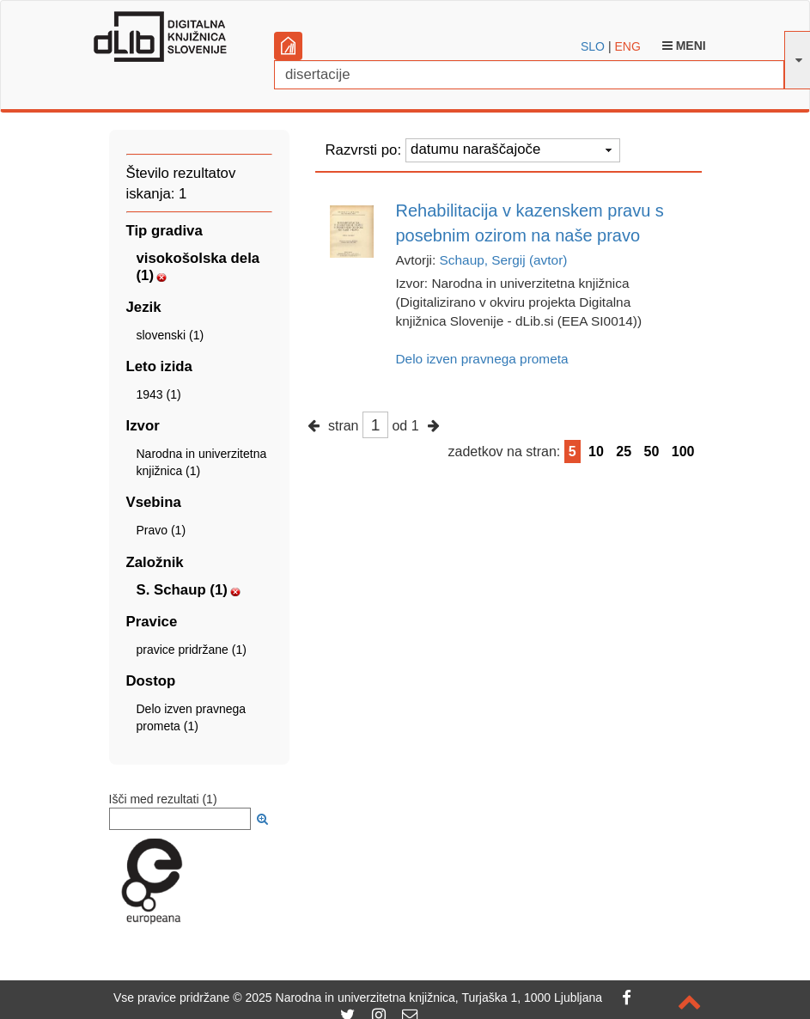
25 (623, 451)
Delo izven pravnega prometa (482, 358)
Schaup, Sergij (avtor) (504, 260)
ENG (627, 46)
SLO (593, 46)
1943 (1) (159, 394)
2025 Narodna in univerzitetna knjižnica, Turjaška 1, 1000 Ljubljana (423, 997)
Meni (684, 45)
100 (683, 451)
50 (652, 451)
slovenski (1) (170, 335)
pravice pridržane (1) (192, 649)
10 (596, 451)
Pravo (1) (161, 530)
